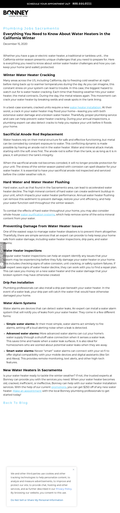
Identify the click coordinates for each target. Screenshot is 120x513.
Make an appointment (27, 391)
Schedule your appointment (45, 4)
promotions (58, 387)
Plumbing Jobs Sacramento (31, 28)
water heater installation (85, 107)
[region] (41, 487)
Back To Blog (15, 403)
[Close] (73, 469)
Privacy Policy (64, 489)
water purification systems (38, 215)
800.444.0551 (82, 4)
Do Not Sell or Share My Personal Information (37, 500)
